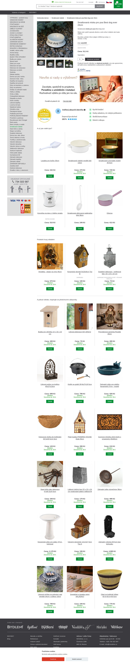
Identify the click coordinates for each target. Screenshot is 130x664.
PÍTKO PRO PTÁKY (16, 35)
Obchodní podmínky (60, 641)
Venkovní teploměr (16, 150)
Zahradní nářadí (15, 161)
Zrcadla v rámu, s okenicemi (19, 170)
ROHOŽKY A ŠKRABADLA (18, 48)
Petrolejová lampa (15, 111)
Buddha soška (14, 55)
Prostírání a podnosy (16, 118)
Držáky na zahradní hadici (18, 89)
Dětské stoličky (15, 74)
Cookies (56, 647)
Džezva (109, 213)
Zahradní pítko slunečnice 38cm (110, 489)
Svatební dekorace (16, 133)
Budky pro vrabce (15, 59)
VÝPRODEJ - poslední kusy (19, 18)
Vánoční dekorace (16, 142)
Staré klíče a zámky (16, 129)
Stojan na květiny (15, 131)
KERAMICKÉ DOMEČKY (18, 44)
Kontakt (91, 2)
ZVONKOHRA (14, 31)
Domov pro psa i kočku (17, 76)
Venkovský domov (43, 18)
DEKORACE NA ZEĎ (17, 26)
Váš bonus (101, 2)
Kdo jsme (33, 647)
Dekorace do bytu (15, 65)
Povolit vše (53, 659)
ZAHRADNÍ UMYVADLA (18, 163)
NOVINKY (33, 12)
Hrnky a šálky (14, 94)
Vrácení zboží (35, 641)
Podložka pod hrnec (16, 113)
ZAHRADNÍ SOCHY (16, 42)
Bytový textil (14, 61)
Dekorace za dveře (16, 70)
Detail (50, 176)
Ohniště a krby (14, 109)
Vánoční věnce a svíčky (17, 146)
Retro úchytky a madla (17, 124)
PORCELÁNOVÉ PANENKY (19, 116)
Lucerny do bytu (15, 105)
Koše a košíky (14, 100)
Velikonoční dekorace (17, 148)
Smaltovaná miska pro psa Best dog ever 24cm (82, 18)
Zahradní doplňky (15, 159)
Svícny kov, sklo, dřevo (17, 135)
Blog (8, 639)
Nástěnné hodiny (15, 107)
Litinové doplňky (15, 103)
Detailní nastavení (77, 659)
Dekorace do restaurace (17, 68)
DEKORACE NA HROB (17, 22)
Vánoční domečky (15, 144)
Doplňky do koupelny (16, 81)
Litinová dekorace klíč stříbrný (80, 332)
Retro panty (13, 122)
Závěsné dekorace (16, 168)
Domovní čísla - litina (16, 79)
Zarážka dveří (14, 166)
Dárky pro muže (15, 63)
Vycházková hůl (15, 155)
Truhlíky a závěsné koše (17, 140)
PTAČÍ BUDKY (15, 24)
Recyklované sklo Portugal (18, 120)
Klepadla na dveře (16, 98)
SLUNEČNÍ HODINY (16, 39)
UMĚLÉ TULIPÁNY (16, 28)
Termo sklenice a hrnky (17, 137)
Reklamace (34, 639)
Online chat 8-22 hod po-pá (63, 2)
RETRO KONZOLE (16, 46)
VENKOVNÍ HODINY (16, 20)
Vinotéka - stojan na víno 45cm (50, 272)
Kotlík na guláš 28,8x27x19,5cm (80, 384)
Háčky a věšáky (15, 92)
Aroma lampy (14, 52)
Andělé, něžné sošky (16, 50)
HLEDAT (100, 6)
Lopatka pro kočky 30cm (50, 161)
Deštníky (13, 72)
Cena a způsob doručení (38, 644)
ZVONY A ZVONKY (16, 33)
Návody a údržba (36, 636)
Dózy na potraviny (15, 87)
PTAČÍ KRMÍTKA (15, 37)
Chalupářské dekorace (17, 96)
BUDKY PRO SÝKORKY (18, 57)
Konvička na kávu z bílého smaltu (50, 213)
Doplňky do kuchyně (16, 83)
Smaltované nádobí (16, 126)
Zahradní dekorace (16, 157)
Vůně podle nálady (16, 153)
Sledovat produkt (93, 59)
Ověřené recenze (59, 636)
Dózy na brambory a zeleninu (19, 85)
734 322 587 (80, 2)
